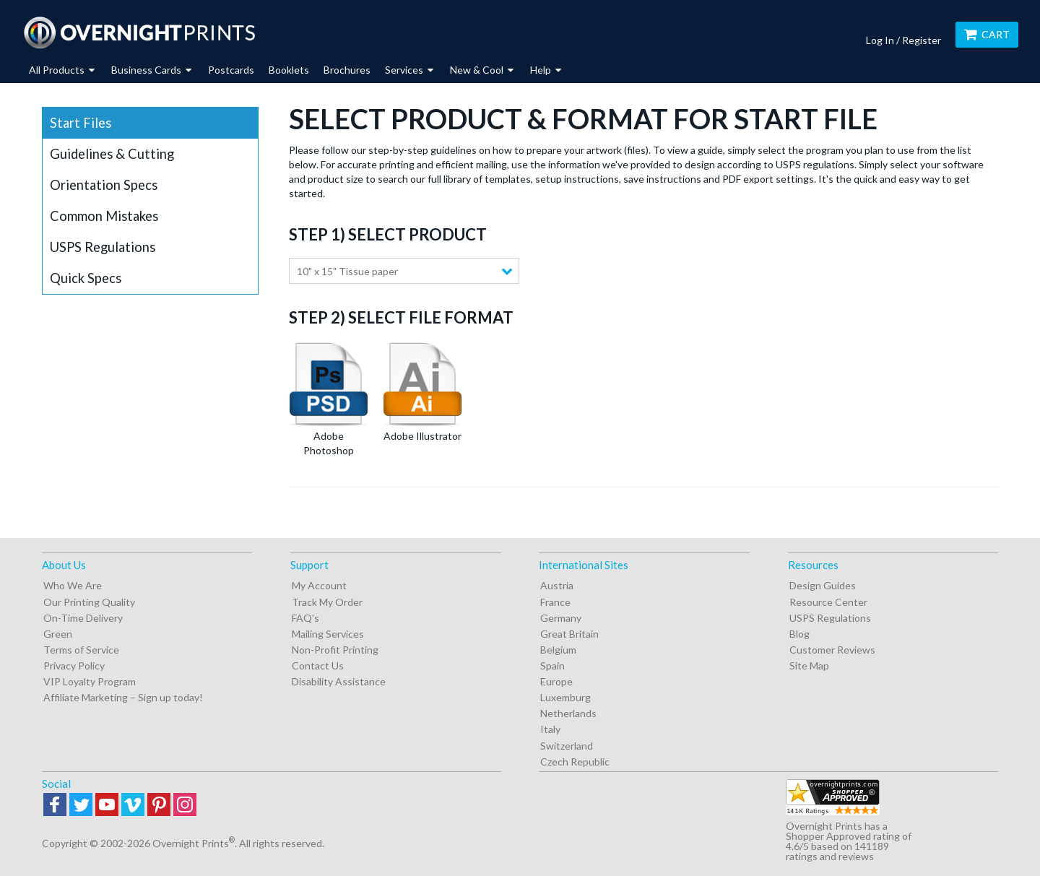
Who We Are (72, 585)
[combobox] (404, 271)
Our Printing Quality (89, 602)
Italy (550, 729)
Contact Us (318, 665)
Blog (799, 634)
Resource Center (828, 602)
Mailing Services (328, 634)
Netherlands (568, 713)
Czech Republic (575, 761)
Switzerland (566, 746)
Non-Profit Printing (335, 649)
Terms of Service (81, 649)
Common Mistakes (104, 216)
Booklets (289, 70)
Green (57, 634)
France (555, 602)
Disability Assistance (339, 681)
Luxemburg (565, 697)
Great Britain (569, 634)
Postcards (231, 70)
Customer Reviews (832, 649)
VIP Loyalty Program (89, 681)
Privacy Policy (74, 665)
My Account (319, 585)
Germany (560, 618)
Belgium (558, 649)
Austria (556, 585)
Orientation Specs (103, 185)
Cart (987, 34)
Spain (552, 665)
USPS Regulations (102, 247)
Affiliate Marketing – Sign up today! (123, 697)
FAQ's (305, 618)
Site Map (809, 665)
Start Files (80, 123)
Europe (556, 681)
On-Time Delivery (83, 618)
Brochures (347, 70)
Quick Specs (85, 278)
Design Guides (822, 585)
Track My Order (327, 602)
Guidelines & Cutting (112, 154)
